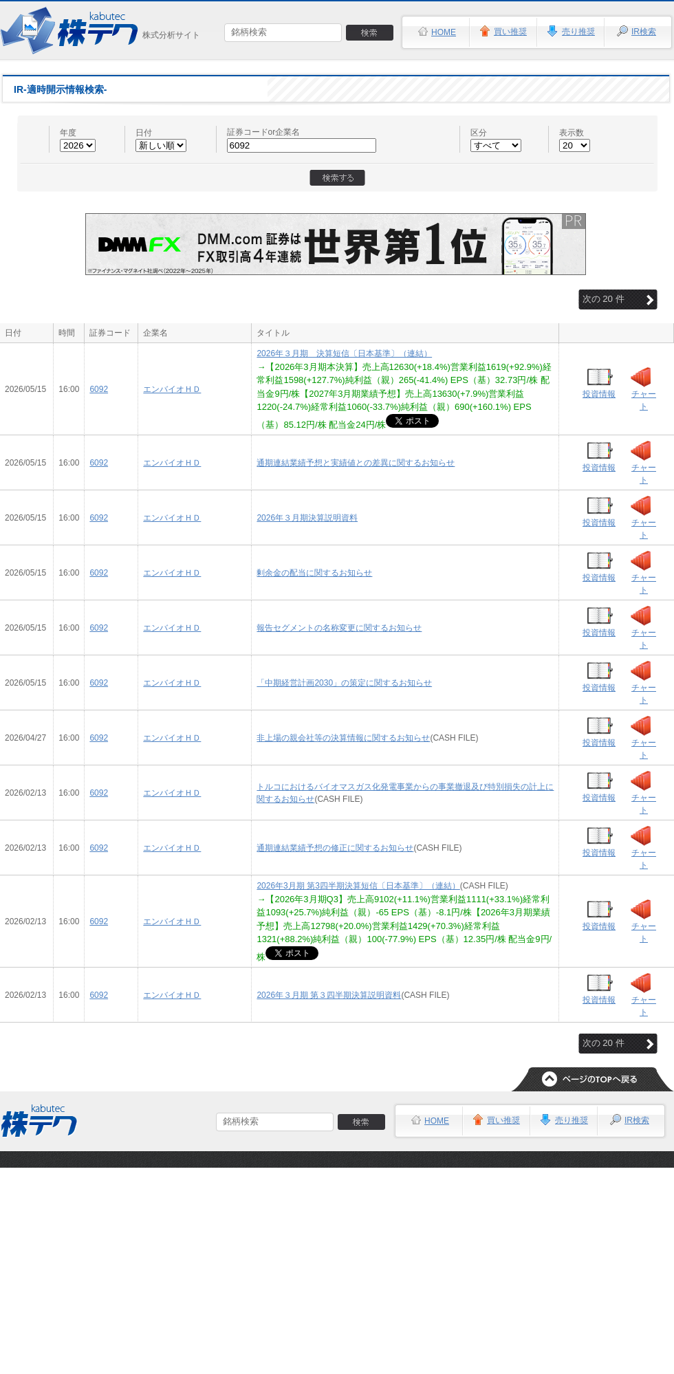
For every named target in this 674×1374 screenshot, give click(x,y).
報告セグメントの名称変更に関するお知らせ (339, 628)
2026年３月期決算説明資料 (307, 518)
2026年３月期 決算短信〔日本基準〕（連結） (344, 353)
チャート (643, 400)
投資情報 (599, 394)
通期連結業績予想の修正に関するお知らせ (335, 848)
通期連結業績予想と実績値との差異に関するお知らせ (356, 463)
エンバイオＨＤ (172, 389)
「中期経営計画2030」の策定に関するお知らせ (344, 683)
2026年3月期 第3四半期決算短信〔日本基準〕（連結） (358, 886)
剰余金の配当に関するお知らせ (314, 573)
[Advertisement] (337, 1271)
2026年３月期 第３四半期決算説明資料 (329, 995)
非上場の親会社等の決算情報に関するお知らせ (343, 738)
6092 (98, 389)
